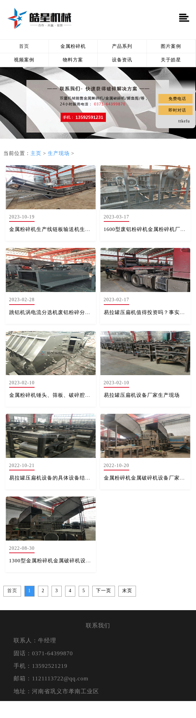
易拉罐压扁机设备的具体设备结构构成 (55, 478)
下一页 (103, 590)
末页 (127, 590)
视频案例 (24, 59)
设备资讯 (122, 59)
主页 (36, 153)
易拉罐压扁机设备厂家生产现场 (142, 395)
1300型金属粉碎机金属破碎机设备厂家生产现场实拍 (72, 560)
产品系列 (122, 46)
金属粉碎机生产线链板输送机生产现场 (55, 229)
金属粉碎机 (73, 46)
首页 (24, 46)
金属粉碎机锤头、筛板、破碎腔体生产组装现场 (66, 395)
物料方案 (73, 59)
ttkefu (184, 121)
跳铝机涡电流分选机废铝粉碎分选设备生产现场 (66, 312)
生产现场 (59, 153)
